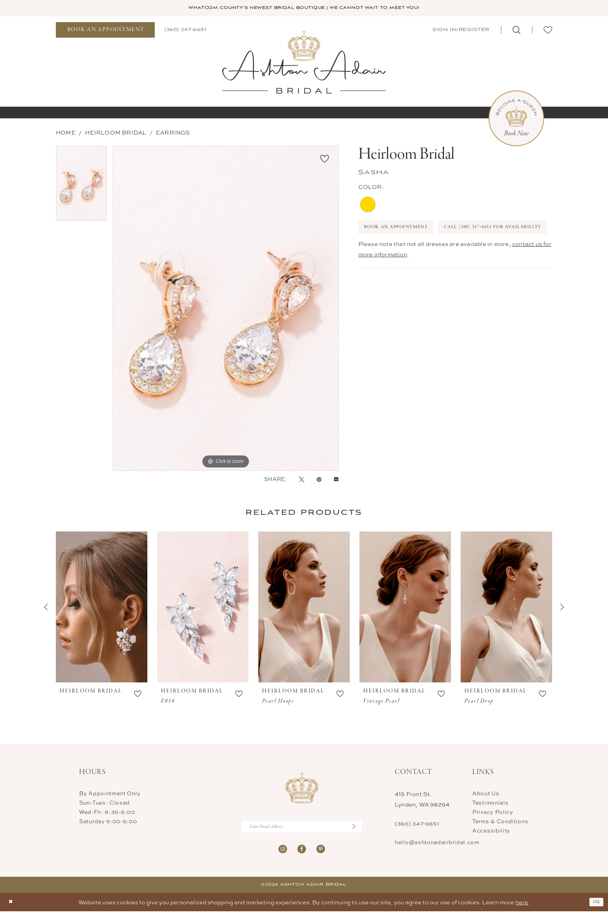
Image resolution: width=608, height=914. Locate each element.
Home (66, 133)
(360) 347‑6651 (417, 824)
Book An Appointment (403, 230)
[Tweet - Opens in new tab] (302, 479)
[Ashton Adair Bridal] (304, 62)
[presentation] (101, 608)
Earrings (173, 133)
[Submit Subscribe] (356, 829)
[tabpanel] (81, 187)
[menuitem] (105, 30)
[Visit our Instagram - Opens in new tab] (282, 851)
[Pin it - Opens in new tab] (319, 479)
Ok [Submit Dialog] (595, 905)
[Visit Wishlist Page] (548, 30)
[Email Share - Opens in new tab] (336, 480)
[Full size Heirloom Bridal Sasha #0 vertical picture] (226, 309)
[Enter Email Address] (302, 829)
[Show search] (516, 31)
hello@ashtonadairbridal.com (437, 842)
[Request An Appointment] (105, 30)
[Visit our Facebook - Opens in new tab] (301, 851)
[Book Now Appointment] (516, 119)
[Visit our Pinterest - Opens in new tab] (320, 851)
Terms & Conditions (500, 822)
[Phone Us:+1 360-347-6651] (185, 30)
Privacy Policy (492, 812)
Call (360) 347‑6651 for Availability (422, 251)
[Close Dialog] (12, 905)
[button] (460, 30)
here (521, 905)
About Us (485, 794)
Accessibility (491, 831)
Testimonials (490, 803)
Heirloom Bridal (115, 133)
